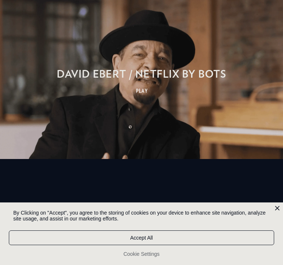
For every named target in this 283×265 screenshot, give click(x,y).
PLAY (142, 91)
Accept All (141, 238)
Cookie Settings (141, 254)
